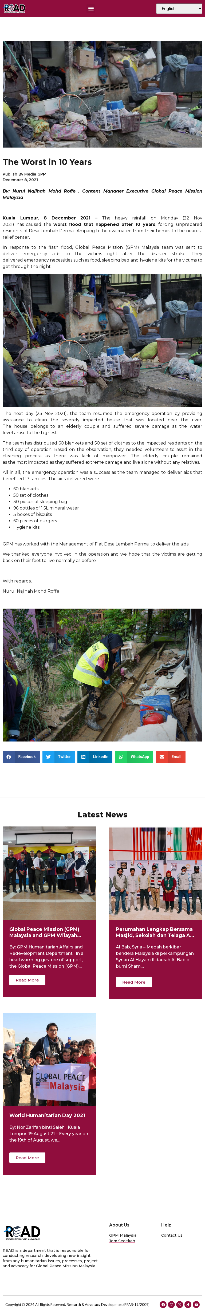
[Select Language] (179, 8)
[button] (90, 8)
